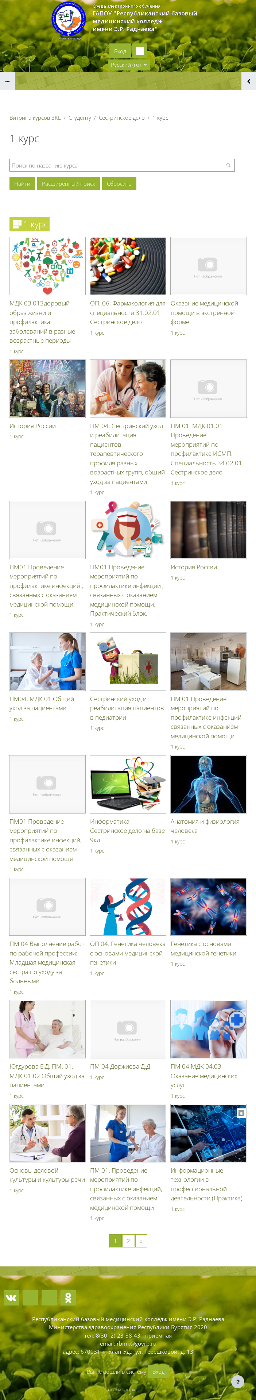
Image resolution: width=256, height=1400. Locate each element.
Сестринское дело (122, 117)
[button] (129, 64)
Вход (120, 51)
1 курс (16, 351)
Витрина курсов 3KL (35, 117)
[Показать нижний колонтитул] (237, 1381)
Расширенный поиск (68, 183)
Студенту (80, 117)
